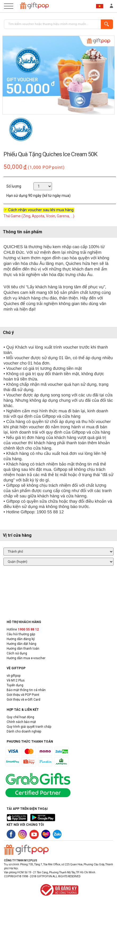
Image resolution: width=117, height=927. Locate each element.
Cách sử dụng (17, 653)
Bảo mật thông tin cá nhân (26, 690)
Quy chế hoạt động (20, 717)
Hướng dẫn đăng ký (21, 639)
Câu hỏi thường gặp (21, 634)
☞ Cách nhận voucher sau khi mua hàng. (38, 210)
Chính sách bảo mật (21, 722)
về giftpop (13, 676)
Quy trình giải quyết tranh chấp (29, 727)
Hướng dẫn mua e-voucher (26, 658)
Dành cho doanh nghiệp (24, 731)
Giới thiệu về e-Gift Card (23, 699)
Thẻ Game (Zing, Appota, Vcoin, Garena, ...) (38, 216)
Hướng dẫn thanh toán (23, 648)
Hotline (23, 629)
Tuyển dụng (15, 685)
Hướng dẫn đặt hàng (21, 644)
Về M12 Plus (16, 680)
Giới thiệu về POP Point (23, 695)
